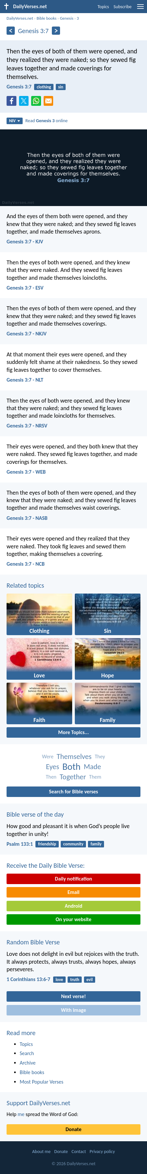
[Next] (56, 31)
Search (27, 1053)
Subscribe (123, 6)
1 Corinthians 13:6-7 (28, 979)
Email (74, 892)
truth (74, 979)
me (21, 1114)
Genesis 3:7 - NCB (26, 564)
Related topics (25, 585)
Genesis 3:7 (19, 87)
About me (41, 1151)
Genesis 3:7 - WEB (26, 472)
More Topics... (73, 732)
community (73, 844)
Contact (79, 1151)
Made (92, 766)
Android (73, 906)
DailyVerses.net (20, 18)
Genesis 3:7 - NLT (25, 380)
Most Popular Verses (41, 1082)
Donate (73, 1129)
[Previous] (11, 31)
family (96, 844)
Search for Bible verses (73, 791)
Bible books (46, 18)
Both (71, 766)
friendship (47, 844)
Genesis (66, 18)
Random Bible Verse (33, 942)
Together (73, 776)
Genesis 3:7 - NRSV (27, 426)
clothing (44, 87)
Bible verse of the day (35, 814)
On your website (74, 919)
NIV (14, 120)
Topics (103, 6)
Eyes (52, 766)
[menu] (140, 9)
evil (89, 979)
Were (47, 756)
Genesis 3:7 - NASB (27, 518)
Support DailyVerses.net (38, 1103)
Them (95, 777)
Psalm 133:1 (20, 844)
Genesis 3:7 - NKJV (27, 334)
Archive (27, 1063)
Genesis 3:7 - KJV (25, 241)
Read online (46, 120)
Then (51, 777)
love (59, 979)
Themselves (74, 756)
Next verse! (73, 996)
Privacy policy (102, 1151)
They (100, 756)
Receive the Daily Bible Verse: (46, 865)
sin (60, 87)
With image (73, 1010)
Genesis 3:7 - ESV (25, 288)
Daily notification (73, 879)
